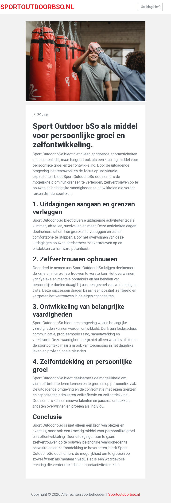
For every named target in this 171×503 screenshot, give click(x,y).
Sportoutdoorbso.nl (124, 494)
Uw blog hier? (151, 7)
